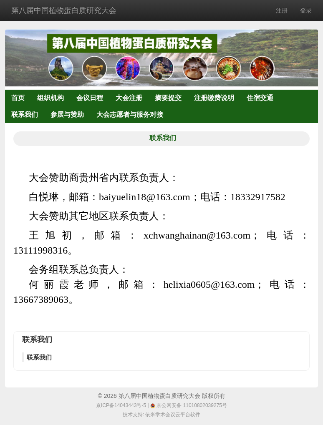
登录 (306, 10)
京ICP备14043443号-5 (121, 405)
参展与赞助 (67, 114)
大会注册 (129, 97)
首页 (18, 97)
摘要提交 (168, 97)
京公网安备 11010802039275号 (188, 405)
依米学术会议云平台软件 (172, 414)
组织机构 (50, 97)
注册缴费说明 (214, 97)
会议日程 (89, 97)
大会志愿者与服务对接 (129, 114)
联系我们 (24, 114)
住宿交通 (260, 97)
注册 (282, 10)
